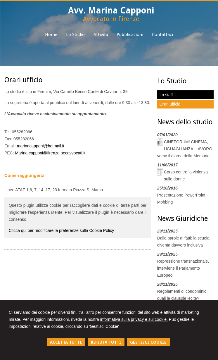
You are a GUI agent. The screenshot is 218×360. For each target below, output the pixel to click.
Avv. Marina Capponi (111, 10)
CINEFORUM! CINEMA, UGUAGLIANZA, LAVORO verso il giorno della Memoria (184, 148)
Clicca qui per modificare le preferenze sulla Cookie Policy (61, 230)
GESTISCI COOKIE (148, 342)
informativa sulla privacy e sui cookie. (134, 319)
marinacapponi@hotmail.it (40, 146)
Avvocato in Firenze (111, 19)
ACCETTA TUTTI (66, 342)
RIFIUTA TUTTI (106, 342)
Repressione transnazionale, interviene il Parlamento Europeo (183, 268)
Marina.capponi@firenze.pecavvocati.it (50, 153)
